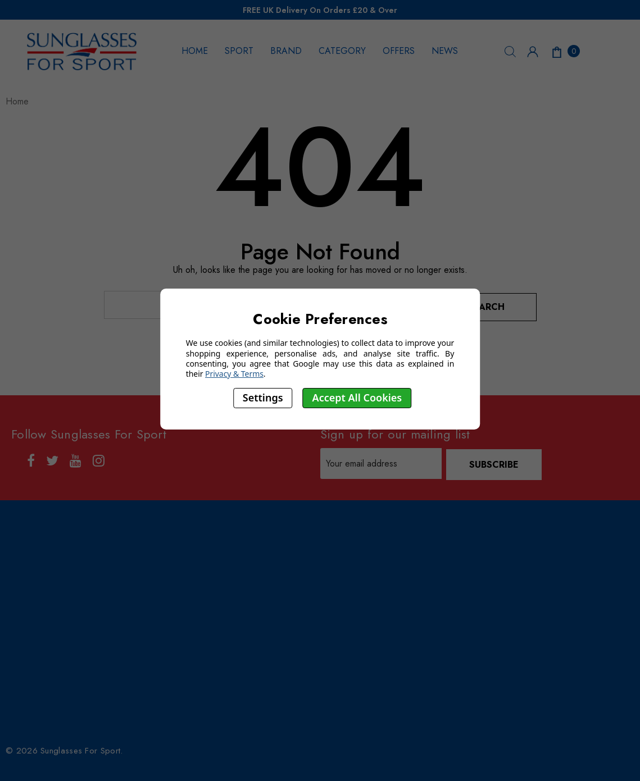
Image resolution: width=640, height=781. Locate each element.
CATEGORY (342, 50)
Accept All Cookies (357, 397)
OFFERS (399, 50)
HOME (194, 50)
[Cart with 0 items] (564, 51)
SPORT (239, 50)
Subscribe (495, 461)
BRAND (286, 50)
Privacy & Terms (234, 373)
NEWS (445, 50)
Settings (263, 397)
